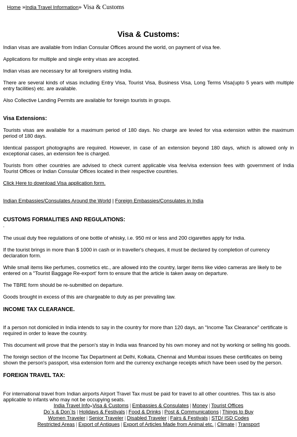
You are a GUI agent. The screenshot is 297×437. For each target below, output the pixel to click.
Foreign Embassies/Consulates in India (159, 201)
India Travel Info (72, 405)
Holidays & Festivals (102, 412)
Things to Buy (238, 412)
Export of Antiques (99, 424)
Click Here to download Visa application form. (54, 183)
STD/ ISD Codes (230, 418)
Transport (248, 424)
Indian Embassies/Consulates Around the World (57, 201)
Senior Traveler (106, 418)
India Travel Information (52, 7)
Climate (225, 424)
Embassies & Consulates (160, 405)
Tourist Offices (227, 405)
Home (14, 7)
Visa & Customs (110, 405)
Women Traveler (66, 418)
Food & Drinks (145, 412)
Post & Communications (192, 412)
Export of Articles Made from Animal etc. (168, 424)
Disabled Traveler (147, 418)
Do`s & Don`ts (59, 412)
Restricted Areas (55, 424)
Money (200, 405)
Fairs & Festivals (189, 418)
